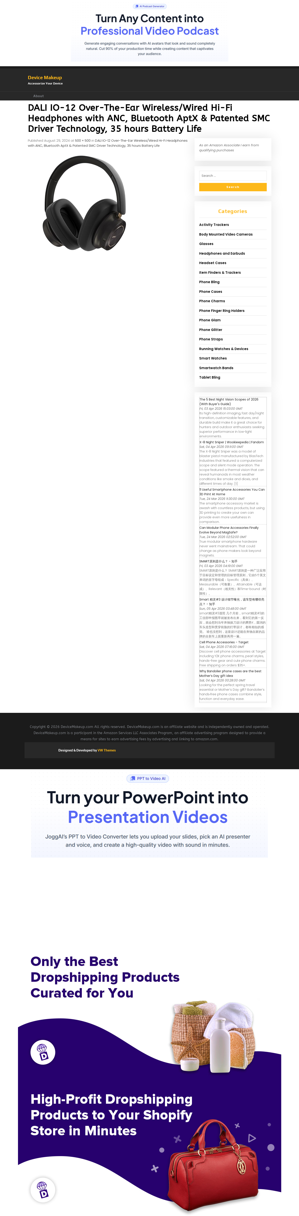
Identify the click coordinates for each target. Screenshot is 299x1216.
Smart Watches (213, 358)
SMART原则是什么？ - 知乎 (218, 561)
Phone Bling (209, 282)
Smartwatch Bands (216, 368)
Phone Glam (210, 320)
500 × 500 (83, 140)
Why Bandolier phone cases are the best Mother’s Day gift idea (230, 673)
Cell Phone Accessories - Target (224, 642)
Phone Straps (211, 339)
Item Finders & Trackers (220, 272)
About (38, 96)
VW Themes (106, 750)
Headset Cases (212, 263)
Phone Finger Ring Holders (222, 310)
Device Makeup (45, 77)
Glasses (206, 243)
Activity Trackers (214, 224)
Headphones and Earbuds (222, 253)
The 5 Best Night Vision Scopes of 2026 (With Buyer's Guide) (228, 401)
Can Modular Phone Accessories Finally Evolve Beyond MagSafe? (229, 530)
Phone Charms (212, 301)
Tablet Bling (209, 377)
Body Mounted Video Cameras (226, 234)
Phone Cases (210, 291)
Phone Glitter (210, 329)
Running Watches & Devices (223, 349)
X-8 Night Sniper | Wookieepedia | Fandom (231, 442)
